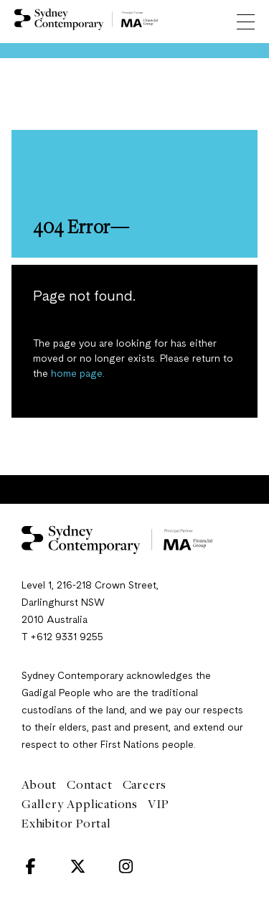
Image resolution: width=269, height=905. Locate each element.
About (39, 784)
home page (77, 374)
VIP (158, 804)
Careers (145, 784)
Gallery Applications (80, 804)
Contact (90, 784)
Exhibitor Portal (66, 823)
